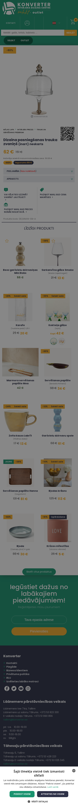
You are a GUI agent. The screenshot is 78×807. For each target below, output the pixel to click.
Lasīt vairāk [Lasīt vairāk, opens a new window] (52, 787)
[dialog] (39, 403)
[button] (39, 801)
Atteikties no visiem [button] (52, 794)
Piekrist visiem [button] (22, 794)
